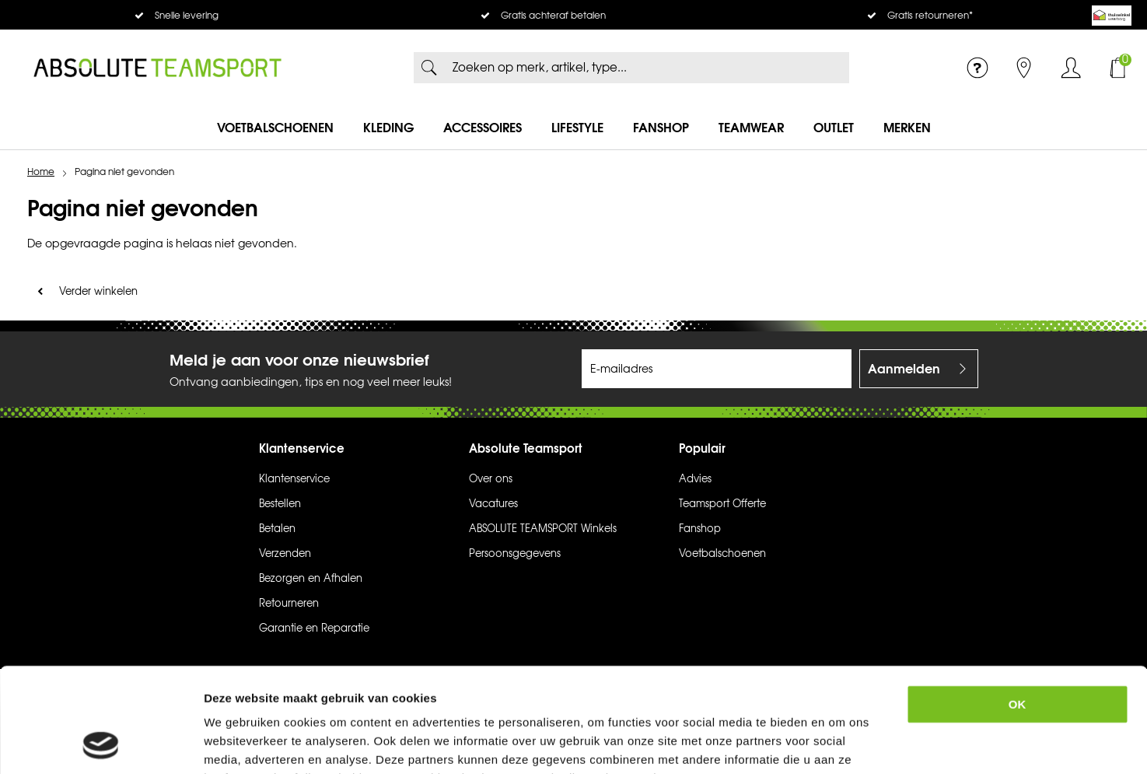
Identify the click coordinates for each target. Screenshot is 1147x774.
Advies (695, 479)
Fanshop (661, 127)
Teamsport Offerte (722, 504)
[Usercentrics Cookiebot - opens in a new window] (101, 743)
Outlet (833, 127)
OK (1017, 606)
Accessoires (482, 127)
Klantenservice (294, 479)
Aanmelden (904, 369)
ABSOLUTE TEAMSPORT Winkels (543, 529)
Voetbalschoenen (275, 127)
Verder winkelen (98, 291)
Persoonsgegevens (515, 553)
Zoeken (429, 67)
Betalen (277, 529)
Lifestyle (577, 127)
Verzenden (285, 553)
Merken (907, 127)
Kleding (388, 127)
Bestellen (280, 504)
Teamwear (751, 127)
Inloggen (1071, 68)
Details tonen (851, 743)
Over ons (490, 479)
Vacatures (493, 504)
